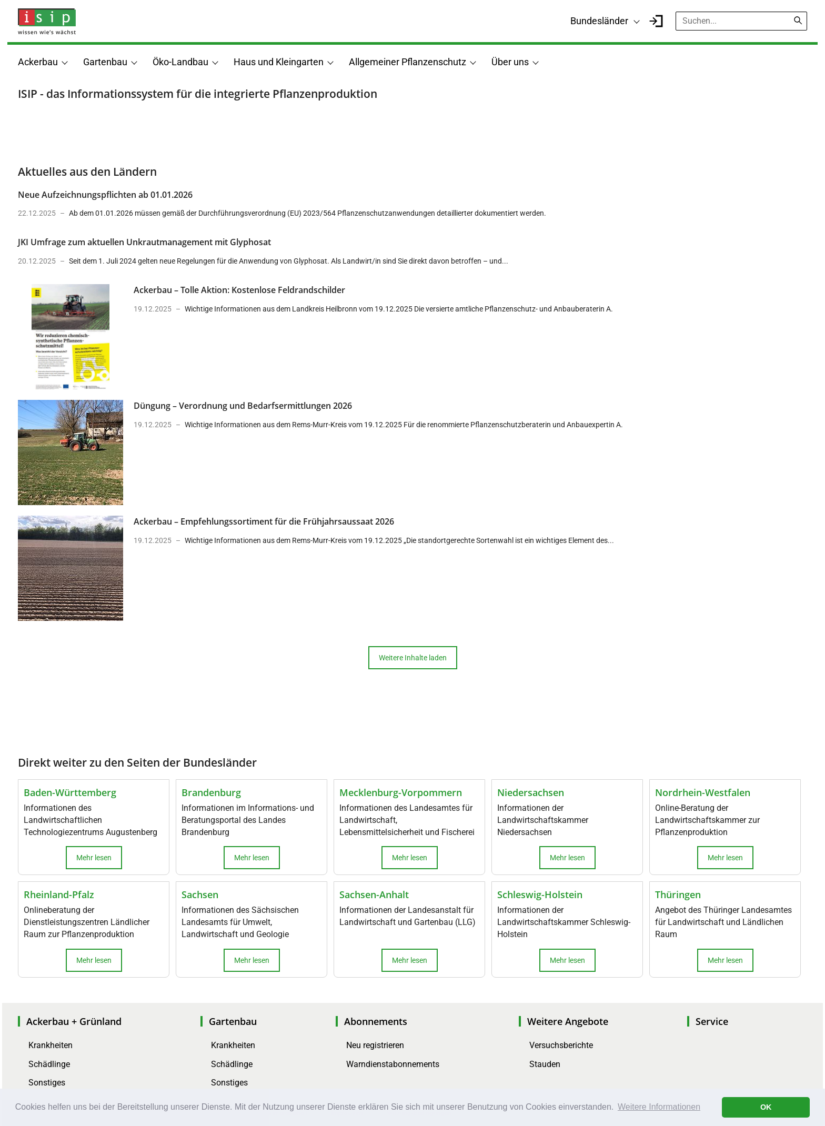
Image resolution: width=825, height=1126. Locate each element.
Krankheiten (50, 1045)
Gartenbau (105, 61)
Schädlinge (49, 1064)
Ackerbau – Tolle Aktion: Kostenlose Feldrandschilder (239, 290)
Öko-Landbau (180, 61)
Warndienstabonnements (392, 1064)
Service (712, 1021)
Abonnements (375, 1021)
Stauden (544, 1064)
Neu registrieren (375, 1045)
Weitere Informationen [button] (659, 1106)
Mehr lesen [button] (94, 857)
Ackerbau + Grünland (74, 1021)
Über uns (510, 61)
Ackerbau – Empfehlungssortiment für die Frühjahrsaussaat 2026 (264, 521)
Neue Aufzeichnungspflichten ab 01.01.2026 (105, 194)
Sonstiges (46, 1083)
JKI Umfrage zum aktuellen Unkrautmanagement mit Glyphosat (144, 242)
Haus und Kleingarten (279, 61)
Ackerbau (38, 61)
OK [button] (766, 1107)
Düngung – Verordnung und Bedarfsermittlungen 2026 (243, 405)
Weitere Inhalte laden (413, 658)
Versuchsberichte (561, 1045)
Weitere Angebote (567, 1021)
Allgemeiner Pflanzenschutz (407, 61)
